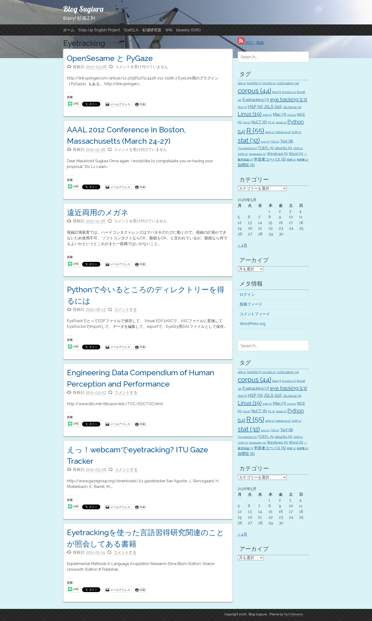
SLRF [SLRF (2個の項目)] (296, 132)
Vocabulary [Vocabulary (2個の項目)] (257, 154)
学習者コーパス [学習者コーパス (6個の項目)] (270, 159)
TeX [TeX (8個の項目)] (286, 141)
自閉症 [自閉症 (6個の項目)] (246, 165)
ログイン (247, 294)
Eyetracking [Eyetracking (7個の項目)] (255, 99)
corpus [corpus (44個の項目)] (254, 91)
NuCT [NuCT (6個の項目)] (259, 122)
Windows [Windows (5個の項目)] (277, 154)
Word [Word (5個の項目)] (296, 154)
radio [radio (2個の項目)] (270, 132)
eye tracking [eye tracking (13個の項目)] (288, 99)
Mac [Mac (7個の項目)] (279, 114)
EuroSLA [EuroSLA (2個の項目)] (289, 92)
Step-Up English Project (99, 30)
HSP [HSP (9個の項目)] (255, 106)
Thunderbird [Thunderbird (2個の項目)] (247, 148)
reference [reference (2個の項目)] (283, 132)
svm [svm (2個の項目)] (265, 141)
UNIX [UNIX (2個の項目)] (243, 154)
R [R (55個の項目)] (255, 130)
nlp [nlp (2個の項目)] (246, 122)
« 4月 (242, 245)
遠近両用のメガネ (98, 212)
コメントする (125, 309)
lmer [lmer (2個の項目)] (267, 114)
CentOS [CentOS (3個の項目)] (254, 83)
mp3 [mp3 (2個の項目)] (291, 114)
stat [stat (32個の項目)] (249, 140)
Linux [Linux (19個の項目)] (250, 114)
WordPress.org (252, 323)
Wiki (168, 30)
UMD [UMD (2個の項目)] (298, 148)
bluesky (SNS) (188, 30)
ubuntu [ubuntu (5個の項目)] (283, 148)
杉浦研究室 (151, 30)
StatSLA (131, 30)
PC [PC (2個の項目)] (271, 122)
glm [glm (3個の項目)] (242, 107)
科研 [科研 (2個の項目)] (291, 159)
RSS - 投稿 (251, 43)
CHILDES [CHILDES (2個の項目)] (269, 83)
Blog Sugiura (83, 9)
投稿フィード (251, 304)
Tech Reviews (293, 614)
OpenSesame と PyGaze (110, 58)
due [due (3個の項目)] (276, 92)
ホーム (68, 30)
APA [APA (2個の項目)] (242, 83)
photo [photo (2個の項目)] (281, 122)
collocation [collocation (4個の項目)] (288, 83)
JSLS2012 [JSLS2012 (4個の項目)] (292, 107)
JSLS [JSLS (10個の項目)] (273, 106)
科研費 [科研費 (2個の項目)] (302, 159)
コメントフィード (255, 314)
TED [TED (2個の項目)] (274, 141)
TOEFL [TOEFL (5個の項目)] (266, 148)
